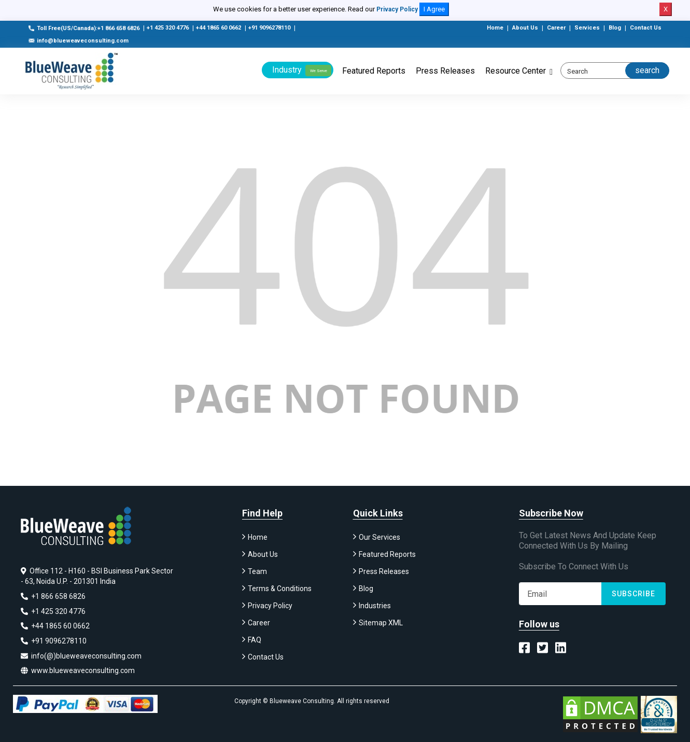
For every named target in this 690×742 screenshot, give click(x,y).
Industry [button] (301, 70)
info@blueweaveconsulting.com (79, 40)
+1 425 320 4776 (168, 27)
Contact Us (645, 27)
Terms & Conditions (280, 590)
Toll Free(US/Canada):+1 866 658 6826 (84, 28)
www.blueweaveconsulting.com (78, 670)
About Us (525, 27)
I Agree (434, 9)
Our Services (379, 539)
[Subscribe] (560, 595)
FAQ (254, 642)
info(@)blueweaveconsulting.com (81, 656)
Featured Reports (373, 71)
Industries (375, 608)
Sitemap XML (381, 625)
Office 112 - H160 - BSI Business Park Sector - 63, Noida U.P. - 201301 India (97, 578)
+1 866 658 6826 (53, 598)
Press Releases (445, 71)
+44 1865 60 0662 (218, 27)
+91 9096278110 (269, 27)
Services (587, 27)
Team (257, 573)
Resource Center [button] (515, 71)
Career (556, 27)
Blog (615, 27)
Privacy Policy (397, 9)
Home (495, 27)
